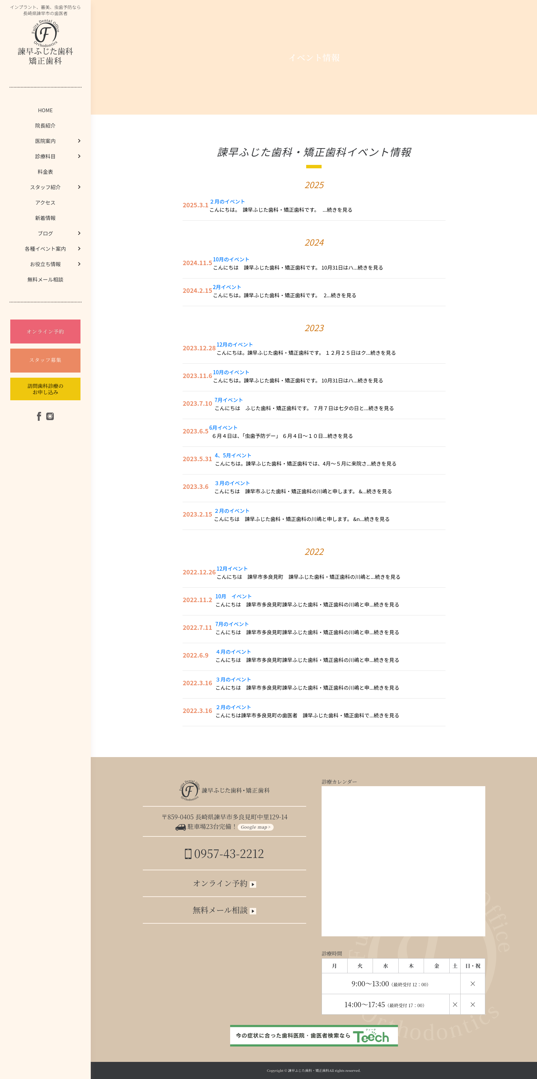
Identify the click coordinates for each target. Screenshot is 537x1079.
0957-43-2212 (224, 853)
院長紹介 (45, 125)
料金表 (45, 171)
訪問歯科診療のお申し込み (45, 388)
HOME (45, 110)
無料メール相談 (45, 279)
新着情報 (45, 217)
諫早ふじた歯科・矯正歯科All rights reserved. (324, 1070)
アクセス (45, 202)
